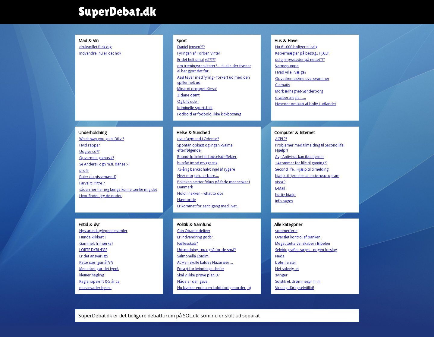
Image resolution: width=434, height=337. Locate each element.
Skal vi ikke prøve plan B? (198, 275)
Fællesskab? (187, 243)
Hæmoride (186, 199)
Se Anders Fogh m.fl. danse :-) (104, 164)
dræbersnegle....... (290, 97)
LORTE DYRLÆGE (93, 249)
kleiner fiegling (91, 275)
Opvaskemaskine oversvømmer (302, 78)
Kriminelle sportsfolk (194, 107)
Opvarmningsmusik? (96, 157)
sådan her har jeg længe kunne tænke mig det (118, 189)
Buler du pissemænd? (97, 176)
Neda (280, 256)
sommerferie (286, 230)
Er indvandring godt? (194, 237)
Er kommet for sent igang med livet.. (207, 206)
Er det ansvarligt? (93, 256)
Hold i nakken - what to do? (200, 193)
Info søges (284, 200)
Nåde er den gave (192, 281)
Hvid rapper (89, 145)
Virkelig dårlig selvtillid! (294, 287)
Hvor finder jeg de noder (100, 195)
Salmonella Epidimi (193, 256)
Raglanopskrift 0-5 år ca (99, 281)
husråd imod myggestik (197, 162)
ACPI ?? (281, 138)
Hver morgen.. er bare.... (198, 175)
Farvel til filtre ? (92, 183)
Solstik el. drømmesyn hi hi (297, 281)
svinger (281, 275)
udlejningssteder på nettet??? (300, 59)
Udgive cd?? (89, 151)
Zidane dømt (188, 95)
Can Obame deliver (193, 230)
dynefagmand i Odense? (198, 138)
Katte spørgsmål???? (96, 262)
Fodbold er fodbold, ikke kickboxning (209, 114)
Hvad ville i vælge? (290, 72)
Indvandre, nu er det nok (100, 53)
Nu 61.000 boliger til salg (296, 46)
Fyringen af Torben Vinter (198, 53)
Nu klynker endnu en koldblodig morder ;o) (214, 287)
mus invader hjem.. (95, 287)
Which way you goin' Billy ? (101, 138)
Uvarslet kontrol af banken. (298, 237)
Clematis (282, 84)
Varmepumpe (287, 65)
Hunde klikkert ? (92, 237)
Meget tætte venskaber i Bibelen (302, 243)
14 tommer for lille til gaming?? (301, 162)
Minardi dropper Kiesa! (197, 88)
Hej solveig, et (287, 268)
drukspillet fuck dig (95, 46)
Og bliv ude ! (188, 101)
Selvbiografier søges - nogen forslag (306, 249)
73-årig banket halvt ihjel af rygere (206, 169)
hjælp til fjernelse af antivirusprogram (307, 175)
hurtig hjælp (285, 194)
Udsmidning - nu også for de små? (206, 249)
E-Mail (280, 188)
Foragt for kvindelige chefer (200, 268)
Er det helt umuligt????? (196, 59)
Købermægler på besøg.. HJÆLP (302, 53)
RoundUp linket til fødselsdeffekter (207, 156)
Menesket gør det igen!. (99, 268)
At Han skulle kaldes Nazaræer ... (205, 262)
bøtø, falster (285, 262)
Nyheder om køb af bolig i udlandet (305, 103)
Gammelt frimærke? (96, 243)
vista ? (280, 181)
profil (84, 170)
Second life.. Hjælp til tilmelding (302, 169)
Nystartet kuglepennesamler (103, 230)
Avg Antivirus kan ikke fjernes (299, 156)
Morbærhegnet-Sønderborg (299, 91)
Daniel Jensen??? (191, 46)
